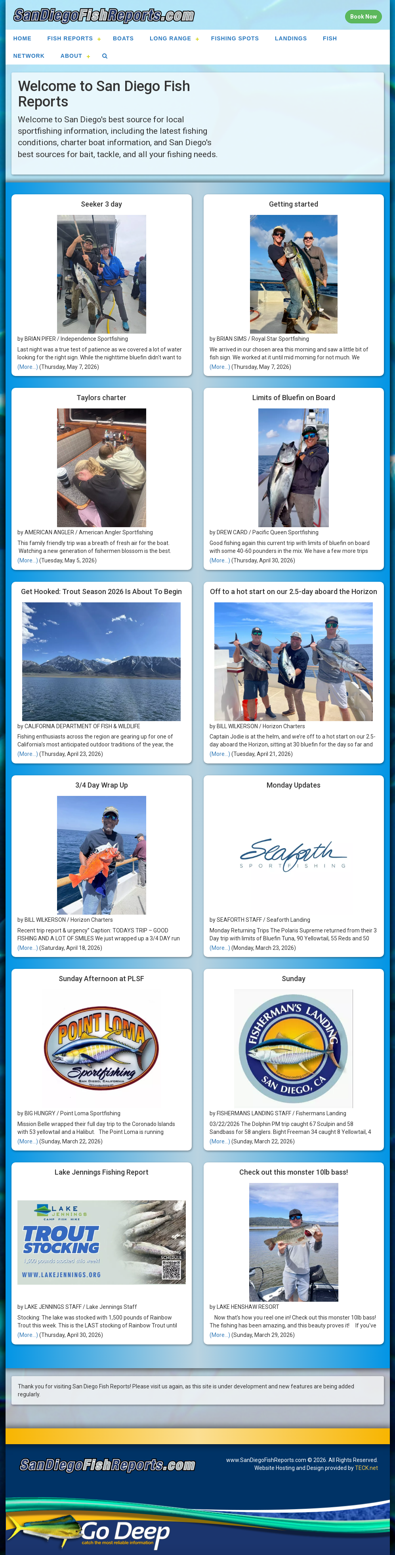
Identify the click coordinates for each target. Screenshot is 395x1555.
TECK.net (366, 1468)
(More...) (27, 367)
